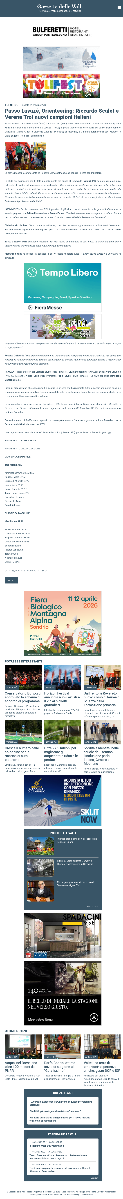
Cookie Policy (87, 1194)
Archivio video (92, 906)
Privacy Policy (73, 1194)
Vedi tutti (94, 1178)
